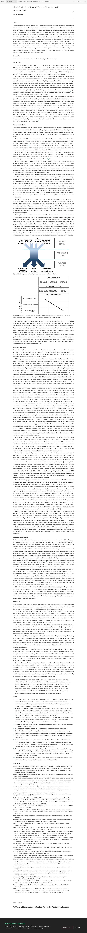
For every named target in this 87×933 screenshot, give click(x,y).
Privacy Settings (39, 928)
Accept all (66, 927)
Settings (78, 927)
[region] (43, 450)
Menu (3, 1)
